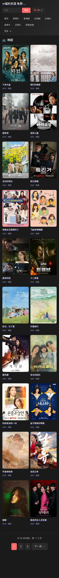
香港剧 (27, 18)
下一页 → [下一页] (39, 546)
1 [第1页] (14, 546)
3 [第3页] (27, 546)
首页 (6, 18)
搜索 (26, 10)
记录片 (18, 25)
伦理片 (48, 18)
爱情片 (16, 18)
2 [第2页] (21, 546)
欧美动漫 (30, 25)
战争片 (7, 25)
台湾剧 (37, 18)
